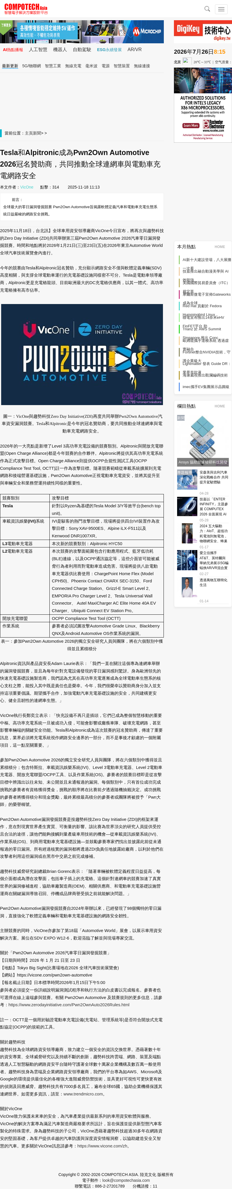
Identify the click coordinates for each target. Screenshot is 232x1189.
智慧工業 (53, 66)
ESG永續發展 (109, 49)
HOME (222, 247)
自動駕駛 (82, 49)
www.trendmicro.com (83, 1094)
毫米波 (92, 66)
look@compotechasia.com (126, 1180)
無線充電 (73, 66)
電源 (106, 66)
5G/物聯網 (31, 66)
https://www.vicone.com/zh (102, 1146)
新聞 (37, 133)
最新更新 (10, 66)
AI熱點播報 (13, 49)
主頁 (29, 133)
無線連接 (142, 66)
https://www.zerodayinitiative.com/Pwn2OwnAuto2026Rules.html (68, 1004)
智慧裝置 (122, 66)
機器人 (60, 49)
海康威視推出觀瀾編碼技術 (205, 375)
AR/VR (135, 49)
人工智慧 (38, 49)
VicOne (27, 187)
